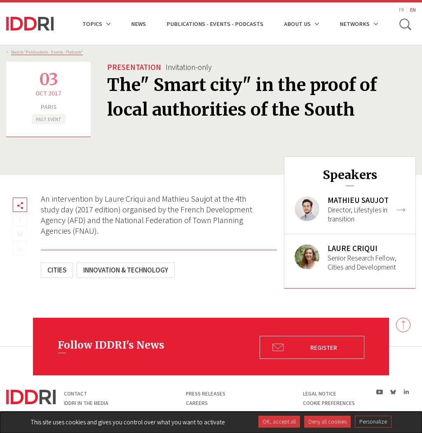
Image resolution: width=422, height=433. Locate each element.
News (138, 24)
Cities (56, 270)
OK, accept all (279, 421)
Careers (197, 403)
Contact (75, 393)
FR (401, 9)
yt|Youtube (379, 391)
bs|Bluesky (393, 391)
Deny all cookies (327, 421)
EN (413, 9)
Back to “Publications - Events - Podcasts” (47, 52)
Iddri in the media (86, 403)
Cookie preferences (329, 403)
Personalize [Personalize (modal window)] (373, 421)
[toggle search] (404, 23)
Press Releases (205, 393)
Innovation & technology (125, 270)
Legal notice (319, 393)
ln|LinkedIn (406, 392)
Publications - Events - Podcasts (214, 24)
